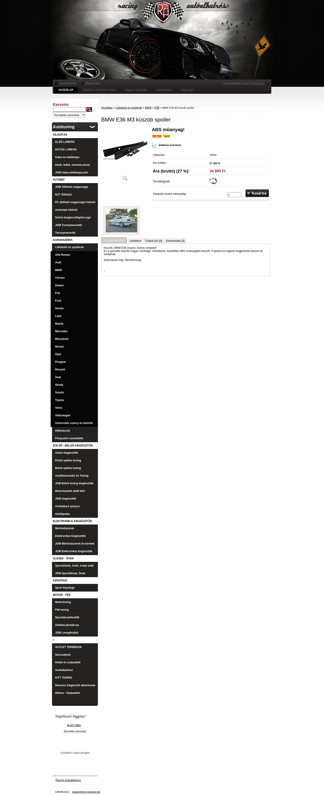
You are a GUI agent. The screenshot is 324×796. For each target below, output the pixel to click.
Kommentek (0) (175, 240)
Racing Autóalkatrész (68, 780)
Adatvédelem (164, 90)
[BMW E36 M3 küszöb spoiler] (124, 155)
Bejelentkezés (68, 83)
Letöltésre (135, 240)
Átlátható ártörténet (166, 145)
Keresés (61, 104)
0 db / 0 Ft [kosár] (252, 83)
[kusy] (234, 195)
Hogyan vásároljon (136, 90)
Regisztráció (93, 83)
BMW (148, 107)
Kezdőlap (106, 107)
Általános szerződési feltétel (99, 90)
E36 (157, 107)
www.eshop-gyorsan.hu (86, 792)
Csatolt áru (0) (153, 240)
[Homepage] (66, 90)
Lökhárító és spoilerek (128, 107)
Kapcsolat (187, 90)
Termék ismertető (114, 240)
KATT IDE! (74, 725)
